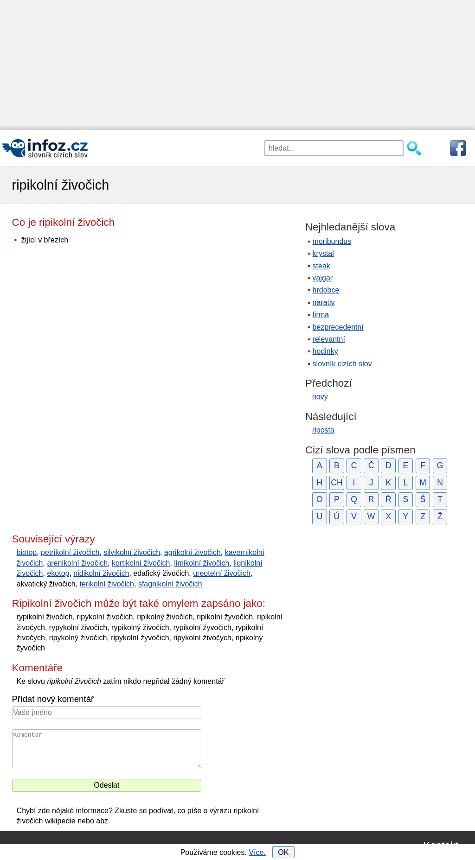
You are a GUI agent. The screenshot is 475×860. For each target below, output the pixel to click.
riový (320, 397)
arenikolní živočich (77, 563)
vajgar (323, 278)
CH (336, 482)
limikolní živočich (201, 563)
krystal (323, 253)
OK (283, 852)
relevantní (329, 339)
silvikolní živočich (131, 552)
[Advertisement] (237, 65)
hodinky (325, 351)
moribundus (332, 241)
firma (321, 315)
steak (321, 266)
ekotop (58, 573)
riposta (323, 430)
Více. (257, 852)
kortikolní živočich (141, 563)
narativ (324, 302)
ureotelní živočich (221, 573)
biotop (27, 552)
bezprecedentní (338, 327)
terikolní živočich (107, 584)
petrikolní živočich (70, 552)
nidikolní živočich (101, 573)
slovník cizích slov (342, 364)
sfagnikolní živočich (170, 584)
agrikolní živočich (192, 552)
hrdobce (326, 290)
